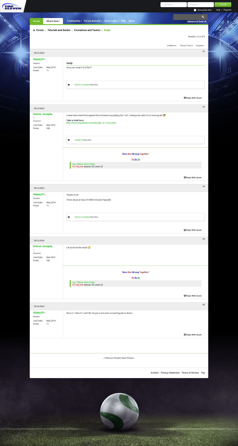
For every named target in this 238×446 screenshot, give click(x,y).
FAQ (123, 21)
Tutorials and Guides (58, 30)
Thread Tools (185, 46)
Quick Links (110, 21)
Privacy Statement (170, 372)
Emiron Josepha (82, 85)
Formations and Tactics (87, 30)
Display (199, 46)
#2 (204, 107)
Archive (155, 372)
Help (218, 10)
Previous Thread (112, 358)
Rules (132, 21)
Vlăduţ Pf (79, 140)
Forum (36, 21)
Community (73, 21)
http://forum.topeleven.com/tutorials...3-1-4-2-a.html (91, 123)
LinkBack (171, 46)
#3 (204, 186)
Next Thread (127, 358)
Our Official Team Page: (87, 165)
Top (203, 372)
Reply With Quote (193, 97)
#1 (204, 51)
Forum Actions (92, 21)
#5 (204, 305)
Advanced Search (196, 21)
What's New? (53, 21)
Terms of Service (190, 372)
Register (227, 10)
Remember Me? (205, 10)
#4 (204, 239)
